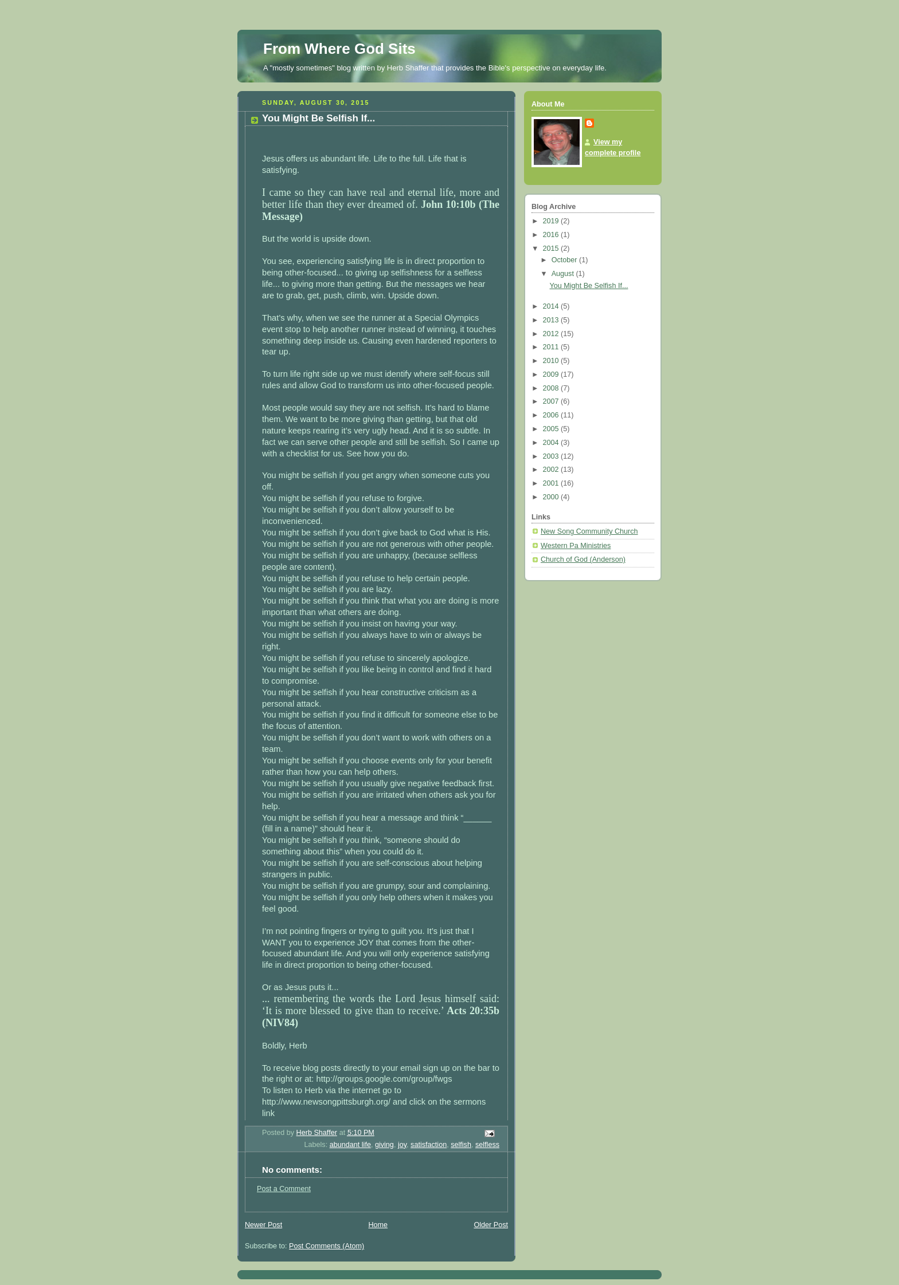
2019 (552, 221)
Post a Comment (284, 1189)
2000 (552, 497)
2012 (552, 334)
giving (384, 1145)
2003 (552, 456)
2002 (552, 470)
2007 (552, 401)
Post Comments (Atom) (326, 1246)
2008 (552, 388)
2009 (552, 374)
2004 (552, 443)
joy (402, 1145)
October (565, 260)
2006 (552, 415)
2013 (552, 320)
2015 (552, 249)
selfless (487, 1145)
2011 (552, 347)
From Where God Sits (339, 48)
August (564, 274)
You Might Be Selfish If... (589, 286)
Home (378, 1225)
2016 (552, 235)
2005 (552, 429)
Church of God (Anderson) (583, 559)
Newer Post (263, 1225)
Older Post (491, 1225)
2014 (552, 306)
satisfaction (429, 1145)
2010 (552, 361)
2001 (552, 483)
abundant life (350, 1145)
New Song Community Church (589, 531)
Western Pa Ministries (576, 546)
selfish (461, 1145)
